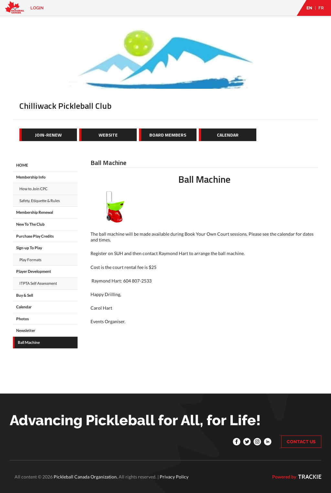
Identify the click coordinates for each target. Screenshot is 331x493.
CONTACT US (301, 441)
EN (309, 7)
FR (321, 7)
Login (37, 7)
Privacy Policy (174, 476)
